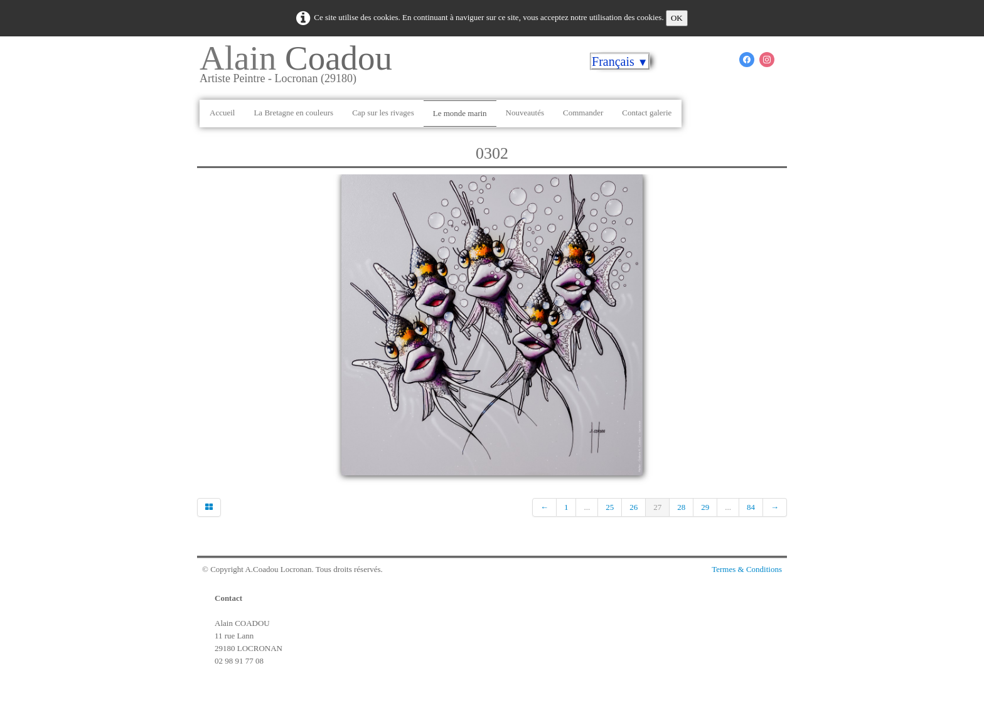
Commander (583, 112)
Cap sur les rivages (383, 112)
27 (657, 507)
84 (751, 507)
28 (681, 507)
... (587, 507)
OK (677, 18)
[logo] (301, 68)
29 (705, 507)
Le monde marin (460, 113)
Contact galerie (646, 112)
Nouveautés (525, 112)
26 (633, 507)
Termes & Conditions (747, 569)
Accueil (222, 112)
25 (610, 507)
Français (620, 61)
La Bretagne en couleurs (293, 112)
